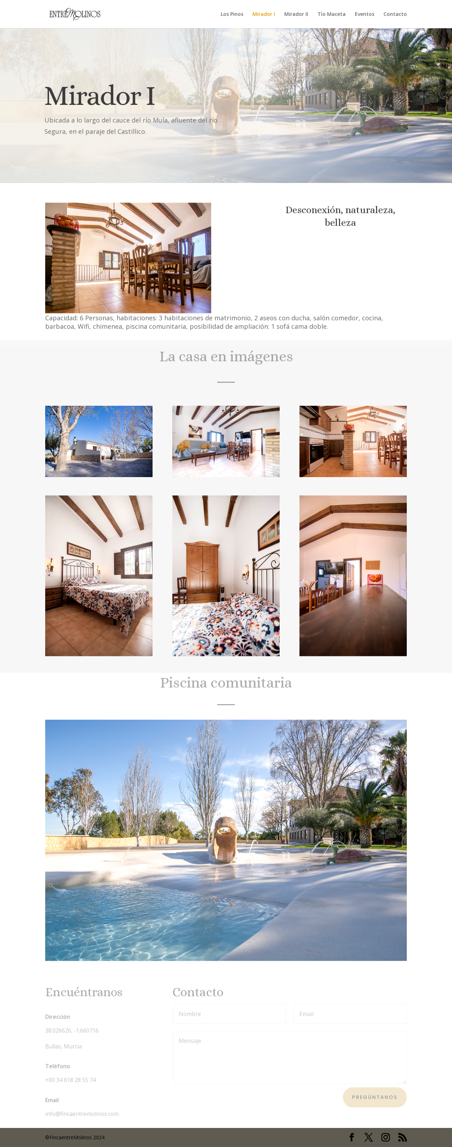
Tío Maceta (331, 14)
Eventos (364, 14)
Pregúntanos (375, 1097)
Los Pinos (232, 14)
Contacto (395, 14)
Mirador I (263, 14)
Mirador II (296, 14)
